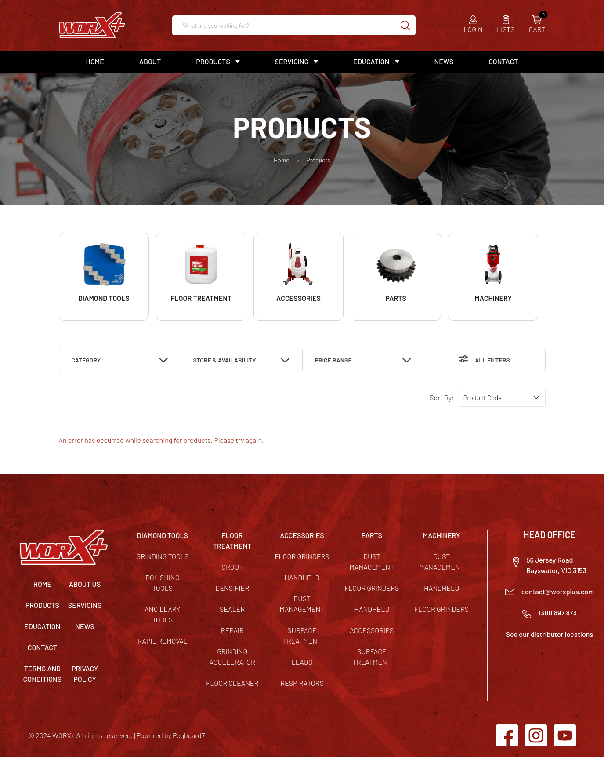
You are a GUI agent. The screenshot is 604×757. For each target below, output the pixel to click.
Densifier (232, 588)
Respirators (302, 683)
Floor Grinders (302, 556)
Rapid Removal (162, 640)
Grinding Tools (163, 556)
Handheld (302, 577)
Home (95, 61)
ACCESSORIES (302, 535)
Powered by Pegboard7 (171, 735)
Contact (503, 61)
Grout (232, 567)
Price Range (333, 360)
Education (371, 61)
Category (86, 360)
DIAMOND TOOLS (162, 535)
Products (213, 61)
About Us (85, 584)
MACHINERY (441, 535)
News (444, 61)
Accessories (372, 630)
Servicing (292, 61)
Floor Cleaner (232, 683)
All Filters (492, 360)
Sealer (232, 609)
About (150, 61)
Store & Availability (224, 360)
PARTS (372, 535)
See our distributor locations (549, 634)
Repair (232, 630)
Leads (302, 662)
